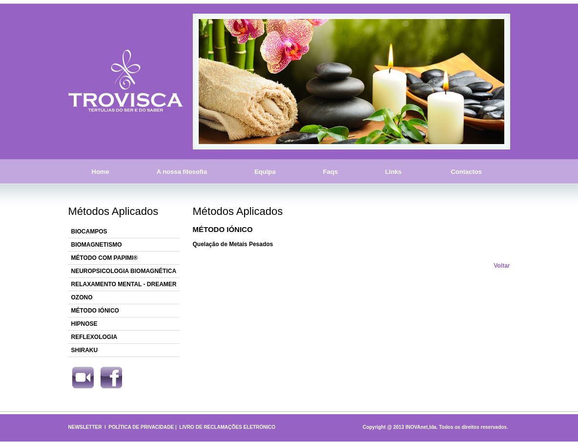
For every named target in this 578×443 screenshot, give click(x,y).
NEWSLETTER (85, 427)
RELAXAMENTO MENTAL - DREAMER (124, 284)
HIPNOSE (84, 323)
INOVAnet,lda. (421, 427)
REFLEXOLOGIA (94, 337)
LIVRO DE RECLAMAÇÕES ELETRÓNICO (227, 427)
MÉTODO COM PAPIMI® (104, 257)
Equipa (264, 171)
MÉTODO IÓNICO (95, 310)
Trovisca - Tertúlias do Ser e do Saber (125, 81)
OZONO (82, 297)
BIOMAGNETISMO (96, 244)
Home (100, 171)
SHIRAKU (84, 350)
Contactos (466, 171)
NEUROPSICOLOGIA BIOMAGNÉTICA (124, 271)
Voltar (502, 265)
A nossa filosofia (182, 171)
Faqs (330, 171)
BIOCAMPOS (89, 231)
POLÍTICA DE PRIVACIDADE (141, 427)
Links (393, 171)
